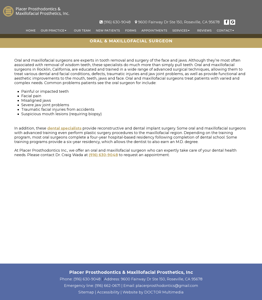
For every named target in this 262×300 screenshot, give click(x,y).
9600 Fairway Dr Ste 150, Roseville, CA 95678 (179, 18)
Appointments (154, 26)
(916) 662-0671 (107, 285)
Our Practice (52, 26)
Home (31, 26)
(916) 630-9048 (117, 18)
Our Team (82, 26)
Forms (130, 26)
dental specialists (64, 128)
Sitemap (86, 292)
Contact (224, 26)
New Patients (108, 26)
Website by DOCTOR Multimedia (153, 292)
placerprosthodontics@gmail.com (167, 285)
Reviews (204, 26)
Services (179, 26)
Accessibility (108, 292)
